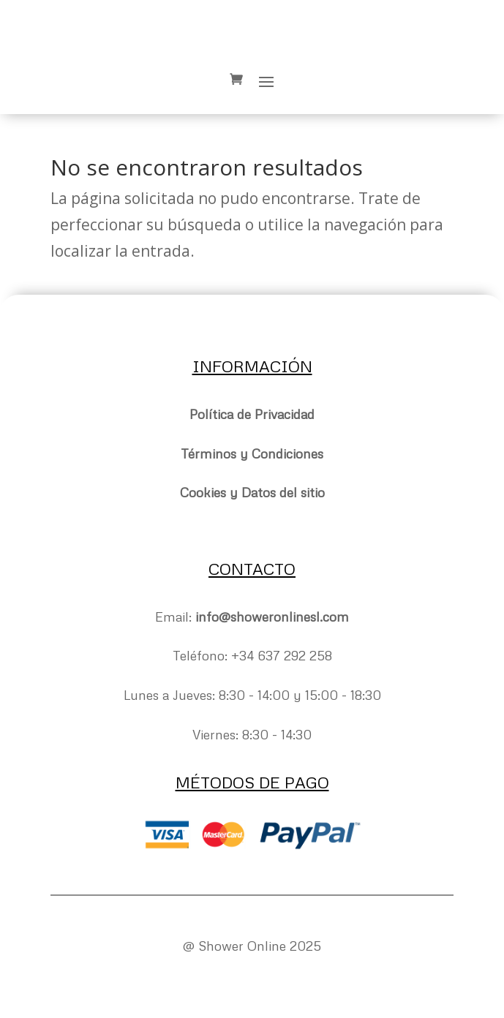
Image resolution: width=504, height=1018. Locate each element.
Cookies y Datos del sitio (252, 492)
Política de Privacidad (252, 414)
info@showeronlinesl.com (272, 616)
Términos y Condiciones (252, 453)
